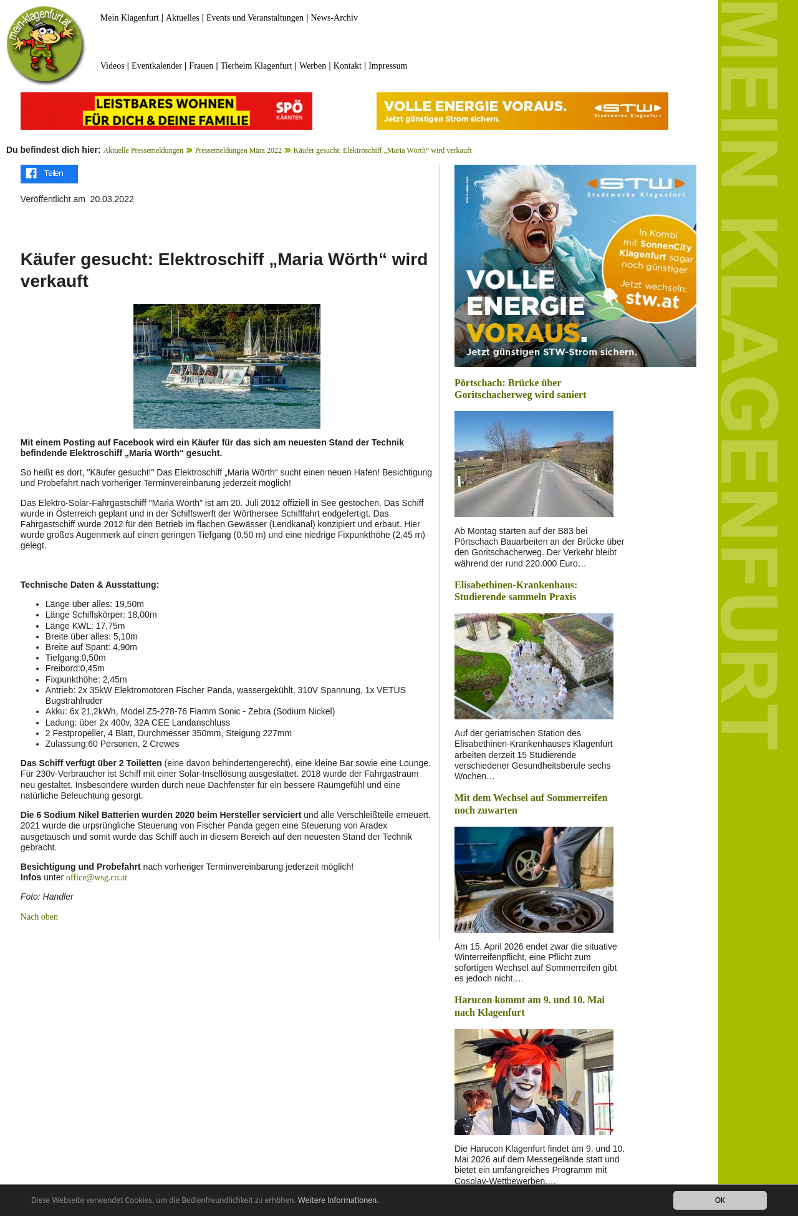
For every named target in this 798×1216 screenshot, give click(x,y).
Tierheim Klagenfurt (256, 66)
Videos (112, 66)
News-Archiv (334, 17)
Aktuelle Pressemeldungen (143, 150)
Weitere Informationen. (338, 1201)
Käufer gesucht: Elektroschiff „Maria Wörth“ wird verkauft (382, 150)
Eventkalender (157, 66)
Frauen (201, 66)
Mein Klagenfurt (129, 17)
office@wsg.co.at (96, 877)
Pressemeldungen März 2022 (238, 150)
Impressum (387, 66)
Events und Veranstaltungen (255, 17)
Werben (312, 66)
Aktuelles (183, 17)
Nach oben (39, 917)
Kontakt (348, 66)
